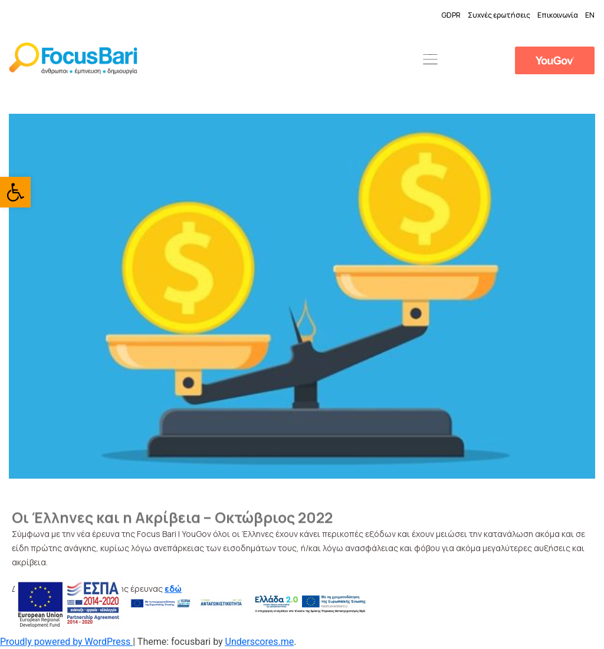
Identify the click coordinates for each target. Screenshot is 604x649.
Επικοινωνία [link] (557, 15)
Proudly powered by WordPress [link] (66, 641)
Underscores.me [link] (259, 641)
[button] (430, 60)
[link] (15, 192)
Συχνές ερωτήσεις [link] (499, 15)
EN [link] (590, 15)
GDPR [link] (451, 15)
